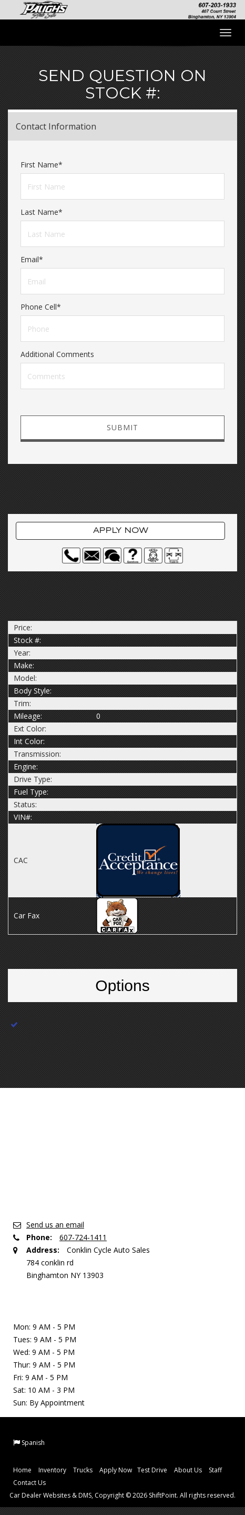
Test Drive (152, 1470)
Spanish (33, 1442)
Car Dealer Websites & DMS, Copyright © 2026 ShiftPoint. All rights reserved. (122, 1495)
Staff (215, 1470)
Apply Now (120, 530)
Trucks (83, 1470)
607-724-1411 (83, 1237)
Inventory (52, 1470)
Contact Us (29, 1482)
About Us (188, 1470)
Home (22, 1470)
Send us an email (55, 1225)
